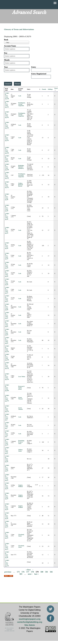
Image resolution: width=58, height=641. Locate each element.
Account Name (10, 46)
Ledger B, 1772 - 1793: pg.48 (7, 216)
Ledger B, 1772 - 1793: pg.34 (7, 535)
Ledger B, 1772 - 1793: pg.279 (7, 398)
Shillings (50, 89)
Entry (33, 67)
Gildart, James (20, 450)
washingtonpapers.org (29, 619)
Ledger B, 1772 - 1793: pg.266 (7, 387)
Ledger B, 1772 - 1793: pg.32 (7, 524)
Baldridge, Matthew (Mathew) (21, 167)
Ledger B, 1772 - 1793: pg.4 (7, 416)
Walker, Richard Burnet (20, 185)
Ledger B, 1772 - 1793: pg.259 (7, 376)
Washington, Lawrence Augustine (21, 175)
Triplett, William (20, 485)
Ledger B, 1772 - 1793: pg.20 (7, 458)
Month (6, 60)
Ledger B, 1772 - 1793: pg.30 (7, 515)
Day (5, 53)
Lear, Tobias (21, 376)
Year (6, 67)
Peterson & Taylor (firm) (21, 388)
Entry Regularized (38, 74)
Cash (19, 96)
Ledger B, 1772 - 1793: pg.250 (7, 175)
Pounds (44, 89)
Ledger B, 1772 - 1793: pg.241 (7, 104)
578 (32, 572)
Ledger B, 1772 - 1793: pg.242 (7, 125)
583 (20, 574)
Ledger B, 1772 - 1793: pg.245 (7, 137)
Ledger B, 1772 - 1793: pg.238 (7, 95)
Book (6, 40)
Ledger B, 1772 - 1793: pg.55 (7, 290)
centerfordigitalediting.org (29, 622)
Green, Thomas (20, 398)
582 (51, 572)
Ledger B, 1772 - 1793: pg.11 (7, 450)
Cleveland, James (21, 535)
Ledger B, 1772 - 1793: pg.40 (7, 196)
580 (41, 572)
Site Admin (29, 625)
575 (18, 572)
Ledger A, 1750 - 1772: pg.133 (7, 563)
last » (36, 574)
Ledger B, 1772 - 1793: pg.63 (7, 331)
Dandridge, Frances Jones (21, 442)
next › (30, 574)
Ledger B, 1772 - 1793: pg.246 (7, 150)
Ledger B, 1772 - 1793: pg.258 (7, 348)
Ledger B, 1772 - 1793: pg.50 (7, 230)
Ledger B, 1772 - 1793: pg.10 (7, 442)
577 (27, 572)
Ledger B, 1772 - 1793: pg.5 (7, 425)
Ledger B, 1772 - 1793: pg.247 (7, 158)
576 (23, 572)
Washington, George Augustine (21, 104)
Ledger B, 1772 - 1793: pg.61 (7, 315)
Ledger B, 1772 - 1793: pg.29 (7, 468)
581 (46, 572)
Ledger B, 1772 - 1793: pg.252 (7, 184)
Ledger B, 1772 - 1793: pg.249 (7, 166)
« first (28, 570)
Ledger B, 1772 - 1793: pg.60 (7, 306)
